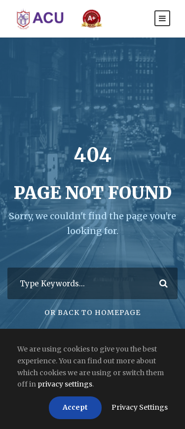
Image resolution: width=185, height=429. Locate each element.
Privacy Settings (139, 407)
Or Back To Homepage (92, 312)
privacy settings (64, 384)
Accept (75, 407)
